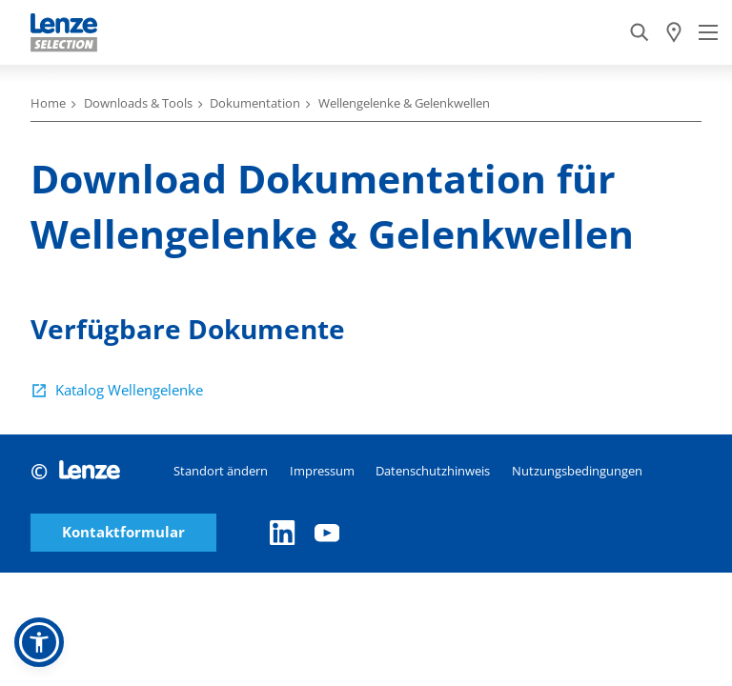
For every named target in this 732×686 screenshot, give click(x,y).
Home (48, 102)
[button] (39, 642)
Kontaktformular (123, 532)
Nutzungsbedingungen (577, 470)
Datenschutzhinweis (433, 470)
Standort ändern (220, 470)
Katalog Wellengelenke (129, 389)
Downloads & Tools (138, 102)
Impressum (322, 470)
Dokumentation (255, 102)
